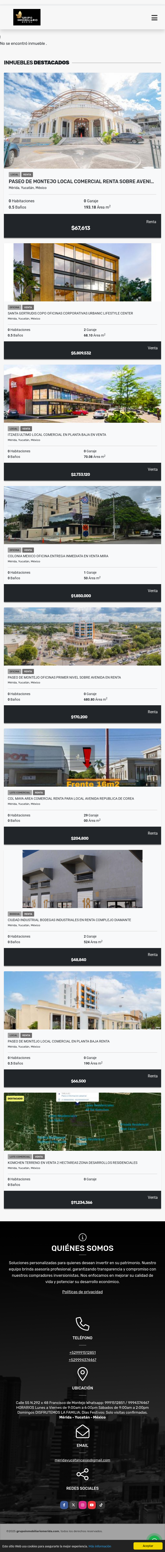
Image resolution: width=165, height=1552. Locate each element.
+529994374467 (82, 1360)
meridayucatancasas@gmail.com (82, 1460)
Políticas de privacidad (82, 1292)
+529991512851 (82, 1352)
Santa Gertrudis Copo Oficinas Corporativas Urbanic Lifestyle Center (71, 313)
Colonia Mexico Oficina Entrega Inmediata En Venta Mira (58, 556)
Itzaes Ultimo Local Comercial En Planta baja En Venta (57, 435)
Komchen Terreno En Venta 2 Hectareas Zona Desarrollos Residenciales (72, 1163)
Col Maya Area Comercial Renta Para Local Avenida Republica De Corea (71, 798)
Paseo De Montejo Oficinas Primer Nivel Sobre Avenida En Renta (64, 677)
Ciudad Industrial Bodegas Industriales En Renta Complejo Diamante (69, 920)
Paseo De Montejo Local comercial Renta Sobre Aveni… (81, 181)
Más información (100, 1546)
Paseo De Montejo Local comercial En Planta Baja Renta (59, 1041)
